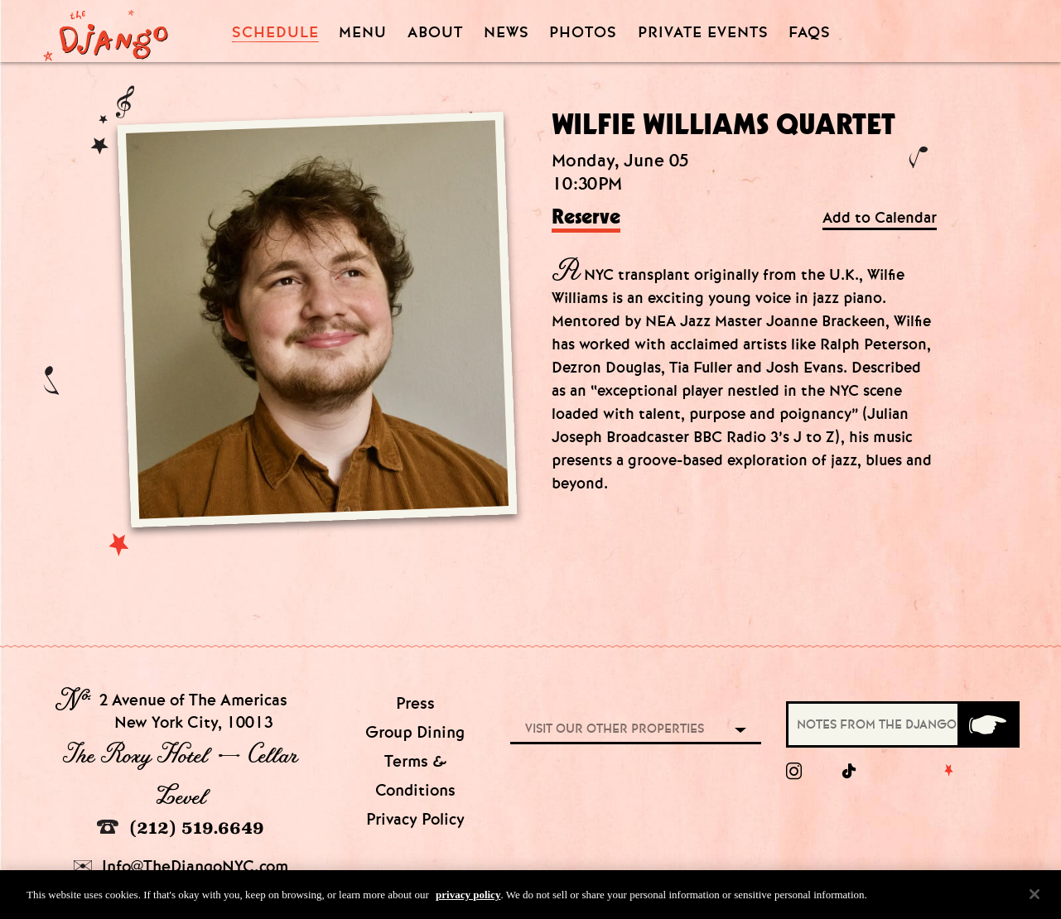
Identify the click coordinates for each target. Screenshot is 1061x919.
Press (415, 703)
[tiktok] (850, 771)
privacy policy (468, 901)
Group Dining (415, 732)
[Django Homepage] (105, 30)
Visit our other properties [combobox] (614, 728)
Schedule (275, 32)
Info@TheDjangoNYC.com (181, 866)
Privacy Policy (415, 819)
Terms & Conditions (415, 776)
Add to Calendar (879, 218)
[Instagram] (794, 771)
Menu (363, 32)
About (435, 32)
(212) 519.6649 (180, 827)
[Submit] (987, 724)
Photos (583, 32)
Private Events (703, 33)
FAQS (810, 32)
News (506, 32)
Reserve (586, 218)
